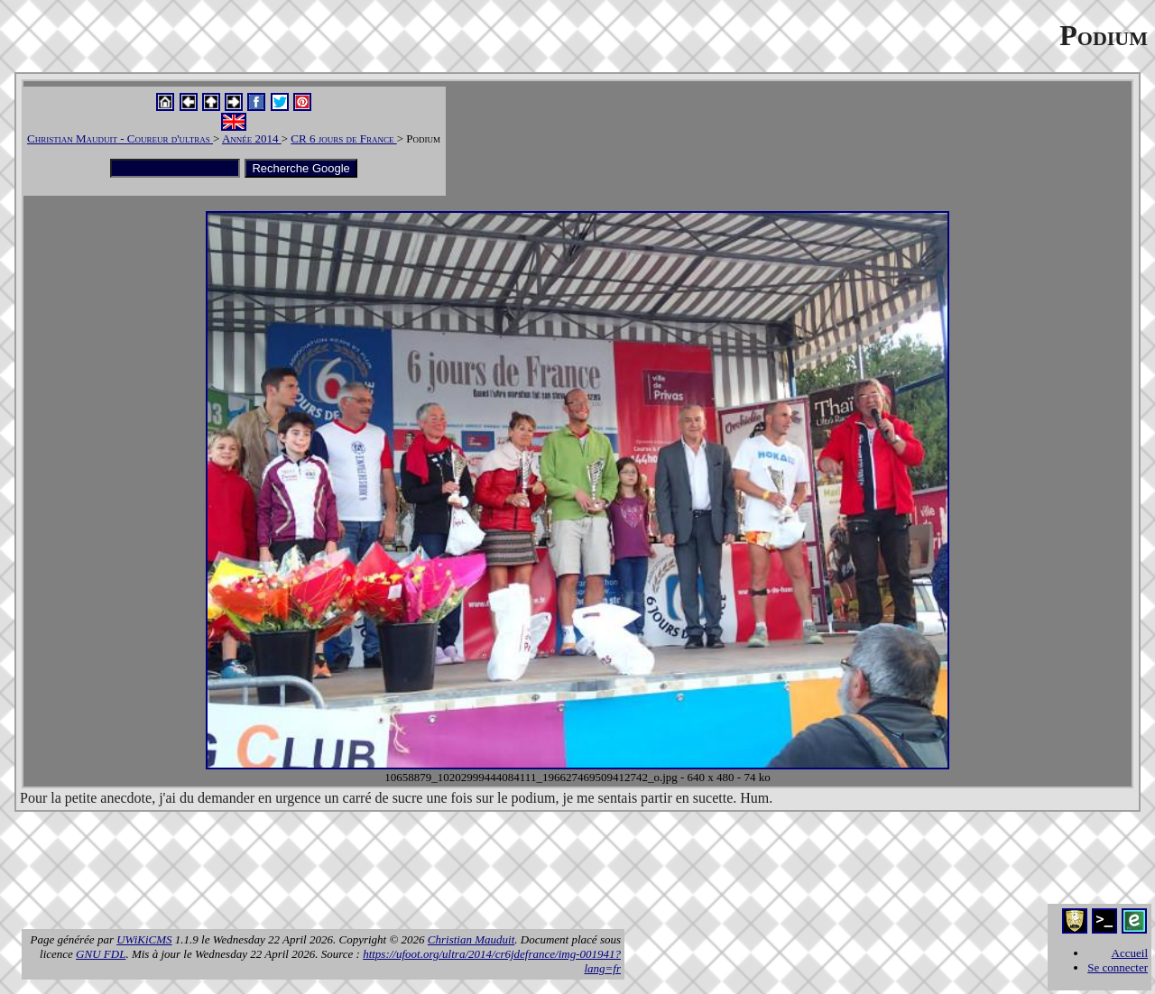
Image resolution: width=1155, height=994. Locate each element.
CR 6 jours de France (343, 138)
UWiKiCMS (143, 939)
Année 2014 (252, 138)
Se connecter (1117, 967)
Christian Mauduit (471, 939)
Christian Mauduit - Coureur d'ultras (120, 138)
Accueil (1130, 953)
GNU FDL (100, 954)
